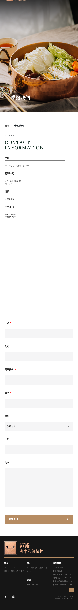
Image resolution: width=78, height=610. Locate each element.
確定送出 (39, 519)
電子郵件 (9, 369)
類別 (7, 416)
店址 (29, 563)
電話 (7, 393)
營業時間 (57, 563)
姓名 (7, 323)
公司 (7, 346)
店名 (6, 563)
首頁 (7, 125)
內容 (7, 462)
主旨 (7, 439)
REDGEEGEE (69, 598)
